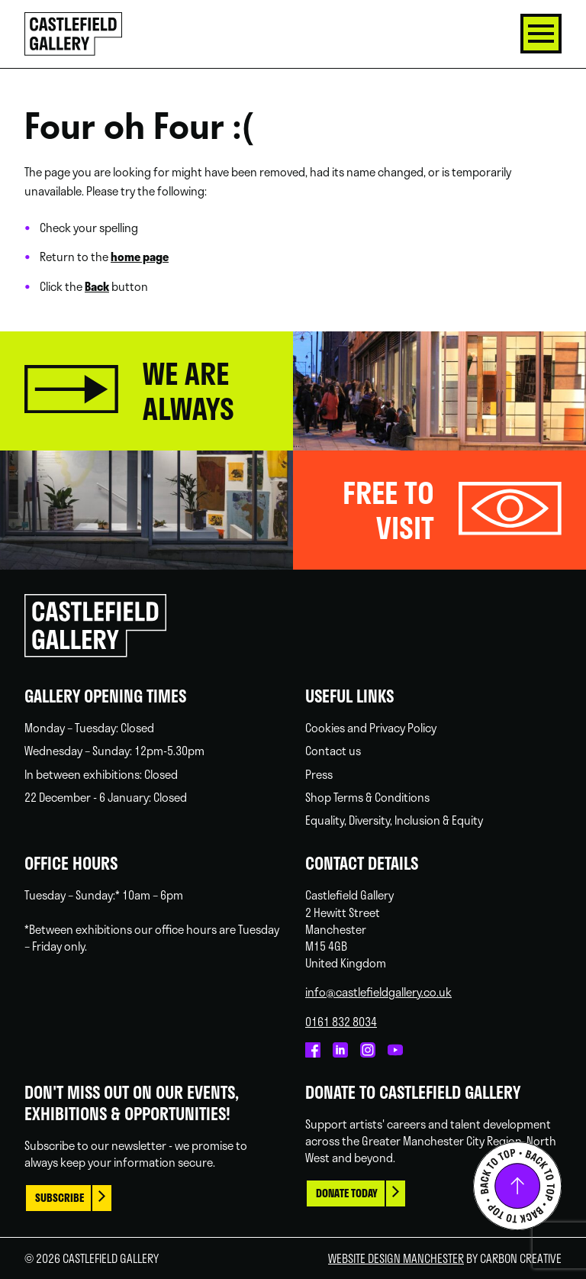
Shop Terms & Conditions (367, 797)
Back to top (517, 1186)
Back (97, 286)
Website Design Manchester (396, 1258)
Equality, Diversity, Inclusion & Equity (394, 820)
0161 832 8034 (341, 1021)
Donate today (347, 1193)
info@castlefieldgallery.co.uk (378, 991)
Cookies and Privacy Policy (370, 727)
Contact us (333, 750)
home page (140, 256)
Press (319, 774)
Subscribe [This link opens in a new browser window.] (59, 1198)
